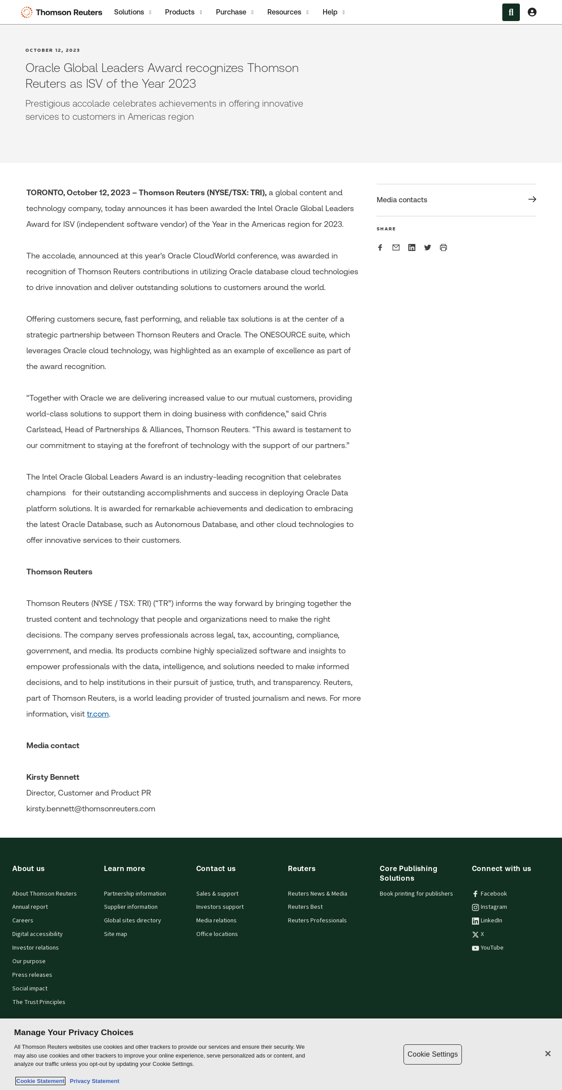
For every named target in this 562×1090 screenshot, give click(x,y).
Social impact (29, 989)
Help (334, 12)
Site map (115, 934)
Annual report (30, 907)
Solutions (133, 12)
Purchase (235, 12)
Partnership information (135, 894)
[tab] (133, 12)
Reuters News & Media (317, 894)
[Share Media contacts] (457, 200)
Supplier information (131, 907)
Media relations (216, 921)
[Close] (548, 1053)
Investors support (220, 907)
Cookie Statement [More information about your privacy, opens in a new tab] (40, 1081)
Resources (288, 12)
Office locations (217, 934)
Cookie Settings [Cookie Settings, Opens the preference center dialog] (432, 1054)
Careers (22, 921)
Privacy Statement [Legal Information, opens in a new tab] (93, 1081)
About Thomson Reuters (44, 894)
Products (184, 12)
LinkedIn (487, 921)
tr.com (98, 713)
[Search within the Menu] (511, 12)
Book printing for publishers (416, 894)
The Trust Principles (38, 1002)
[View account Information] (532, 12)
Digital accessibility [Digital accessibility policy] (37, 934)
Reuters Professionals (317, 921)
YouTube (488, 948)
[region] (281, 1054)
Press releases (32, 975)
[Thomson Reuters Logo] (63, 12)
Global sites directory (132, 921)
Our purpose (29, 961)
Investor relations (35, 948)
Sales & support (217, 894)
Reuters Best (305, 907)
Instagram (489, 907)
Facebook (489, 894)
